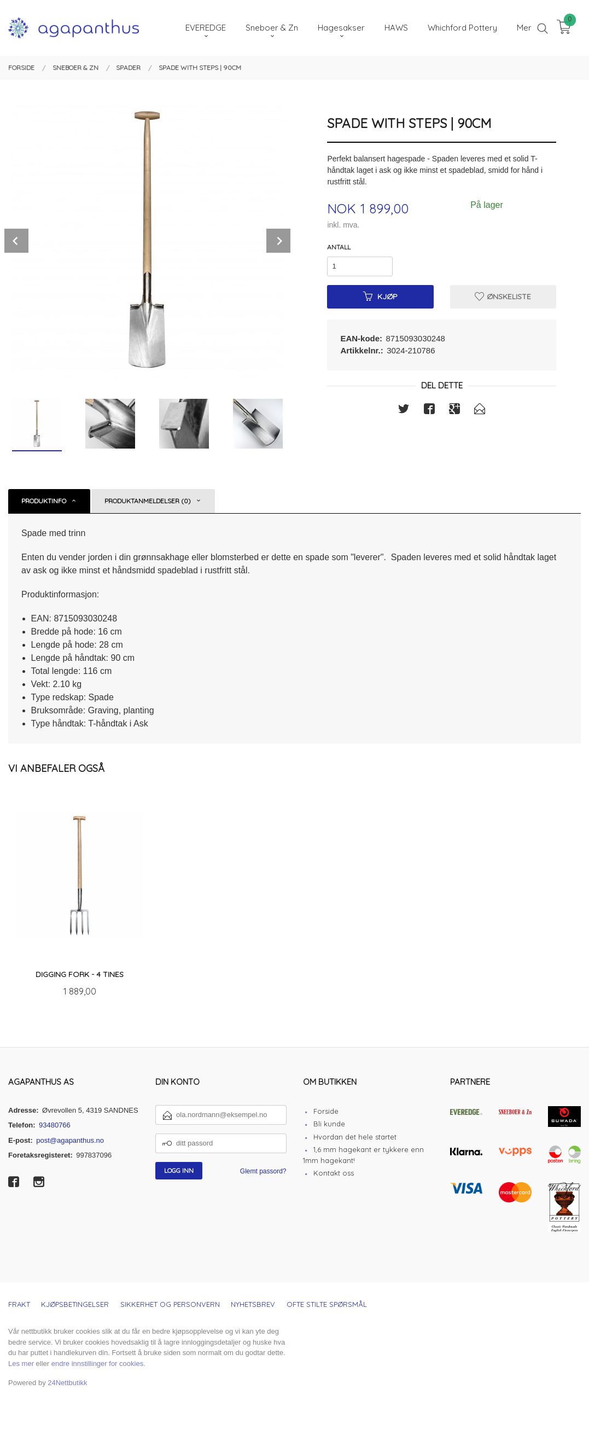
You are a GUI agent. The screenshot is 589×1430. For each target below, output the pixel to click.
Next (278, 241)
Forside (326, 1111)
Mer (524, 27)
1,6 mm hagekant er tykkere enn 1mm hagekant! (363, 1155)
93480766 (55, 1125)
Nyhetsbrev (253, 1304)
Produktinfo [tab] (43, 501)
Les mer (21, 1363)
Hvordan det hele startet (354, 1136)
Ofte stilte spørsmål (327, 1304)
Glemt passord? (263, 1171)
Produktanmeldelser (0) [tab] (147, 501)
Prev (16, 241)
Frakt (19, 1304)
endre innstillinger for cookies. (98, 1363)
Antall (339, 247)
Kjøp (380, 296)
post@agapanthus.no (70, 1140)
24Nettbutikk (67, 1383)
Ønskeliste (503, 296)
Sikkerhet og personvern (170, 1304)
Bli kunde (329, 1123)
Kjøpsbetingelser (75, 1304)
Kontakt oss (333, 1173)
